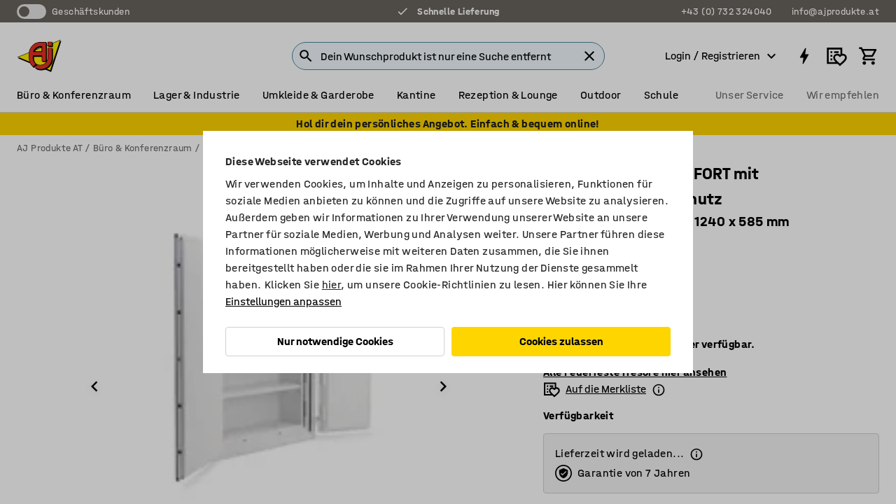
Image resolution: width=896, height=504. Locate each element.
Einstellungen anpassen (283, 301)
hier (332, 284)
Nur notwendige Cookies (335, 341)
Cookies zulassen (561, 341)
